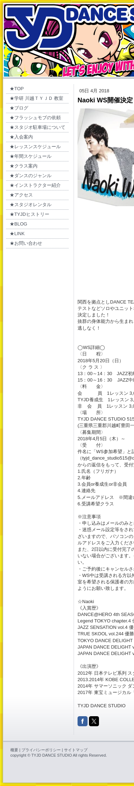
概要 (14, 750)
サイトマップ (76, 750)
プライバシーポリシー (41, 750)
